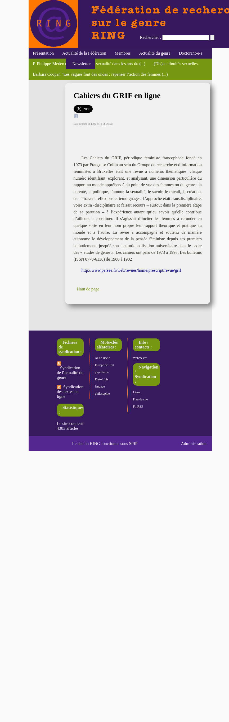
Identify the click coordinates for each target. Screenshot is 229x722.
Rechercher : (150, 37)
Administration (193, 443)
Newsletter (80, 63)
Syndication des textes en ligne (70, 392)
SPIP (133, 443)
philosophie (102, 393)
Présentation (43, 53)
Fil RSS (138, 406)
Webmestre (140, 358)
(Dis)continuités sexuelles (176, 63)
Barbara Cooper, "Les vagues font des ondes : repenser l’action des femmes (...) (100, 74)
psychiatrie (102, 372)
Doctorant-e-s (190, 53)
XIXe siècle (102, 358)
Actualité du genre (154, 53)
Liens (136, 392)
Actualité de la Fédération (84, 53)
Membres (123, 53)
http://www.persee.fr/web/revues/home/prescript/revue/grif (131, 270)
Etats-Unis (101, 379)
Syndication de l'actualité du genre (70, 370)
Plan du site (140, 399)
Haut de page (88, 289)
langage (100, 386)
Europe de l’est (104, 365)
